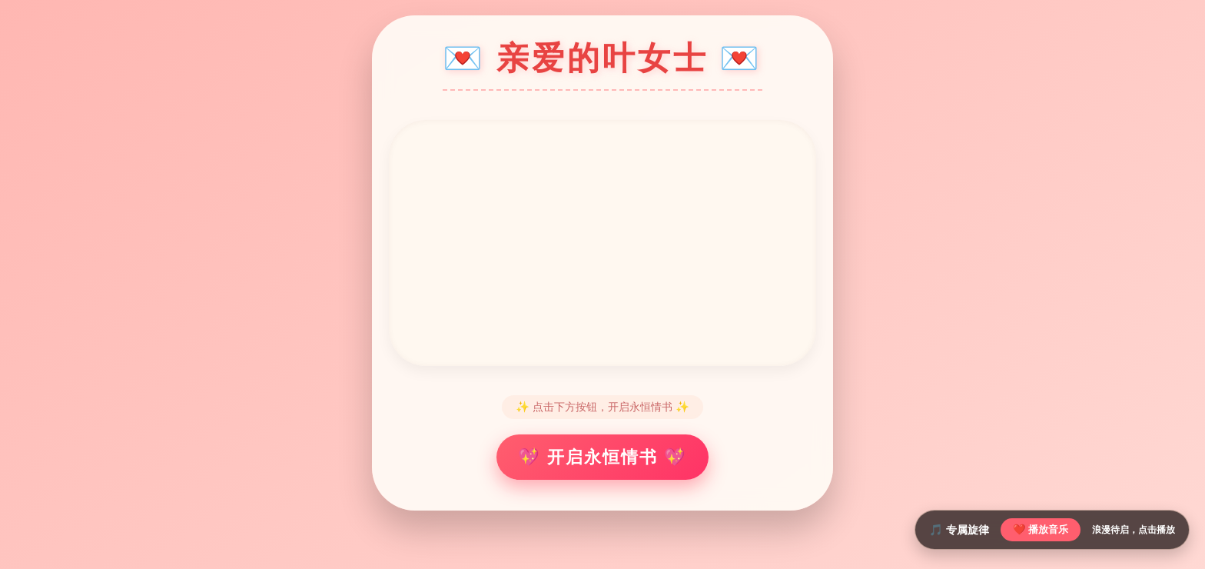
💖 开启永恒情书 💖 (602, 457)
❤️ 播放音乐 (1040, 529)
